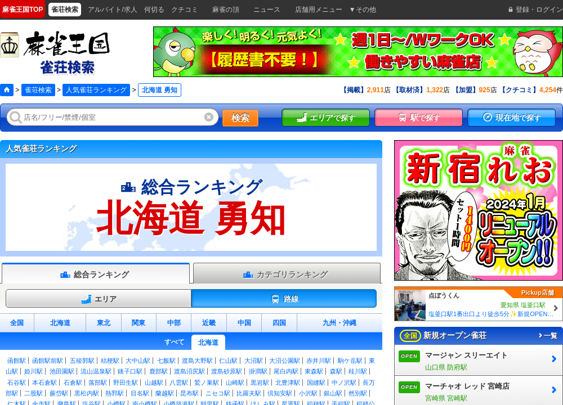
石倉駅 (73, 382)
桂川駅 (357, 371)
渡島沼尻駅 (189, 371)
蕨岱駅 (59, 393)
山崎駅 (235, 382)
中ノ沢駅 (344, 382)
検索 (240, 118)
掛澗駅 (258, 371)
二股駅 (33, 393)
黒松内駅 (86, 393)
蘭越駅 (164, 393)
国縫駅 (316, 382)
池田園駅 (62, 371)
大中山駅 (138, 360)
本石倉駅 (44, 382)
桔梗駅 (110, 360)
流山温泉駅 (96, 371)
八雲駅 (178, 382)
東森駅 (314, 371)
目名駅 (140, 393)
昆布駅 (189, 393)
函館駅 (16, 360)
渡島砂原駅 (226, 371)
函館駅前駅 (47, 360)
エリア (99, 299)
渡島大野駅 (197, 360)
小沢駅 (308, 393)
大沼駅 (253, 360)
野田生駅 (125, 382)
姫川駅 (33, 371)
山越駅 (154, 382)
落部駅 (97, 382)
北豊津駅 (287, 382)
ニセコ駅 (217, 393)
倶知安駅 (279, 393)
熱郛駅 (114, 393)
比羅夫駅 (248, 393)
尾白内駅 (286, 371)
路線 (284, 299)
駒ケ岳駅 (350, 360)
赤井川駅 (318, 360)
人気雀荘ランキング (96, 90)
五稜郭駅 (82, 360)
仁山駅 (228, 360)
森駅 (336, 371)
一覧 (547, 336)
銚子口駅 (130, 371)
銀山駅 (333, 393)
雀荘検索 (38, 90)
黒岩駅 (260, 382)
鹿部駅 (158, 371)
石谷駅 (16, 382)
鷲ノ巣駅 (206, 382)
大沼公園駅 (284, 360)
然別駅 (357, 393)
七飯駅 (166, 360)
